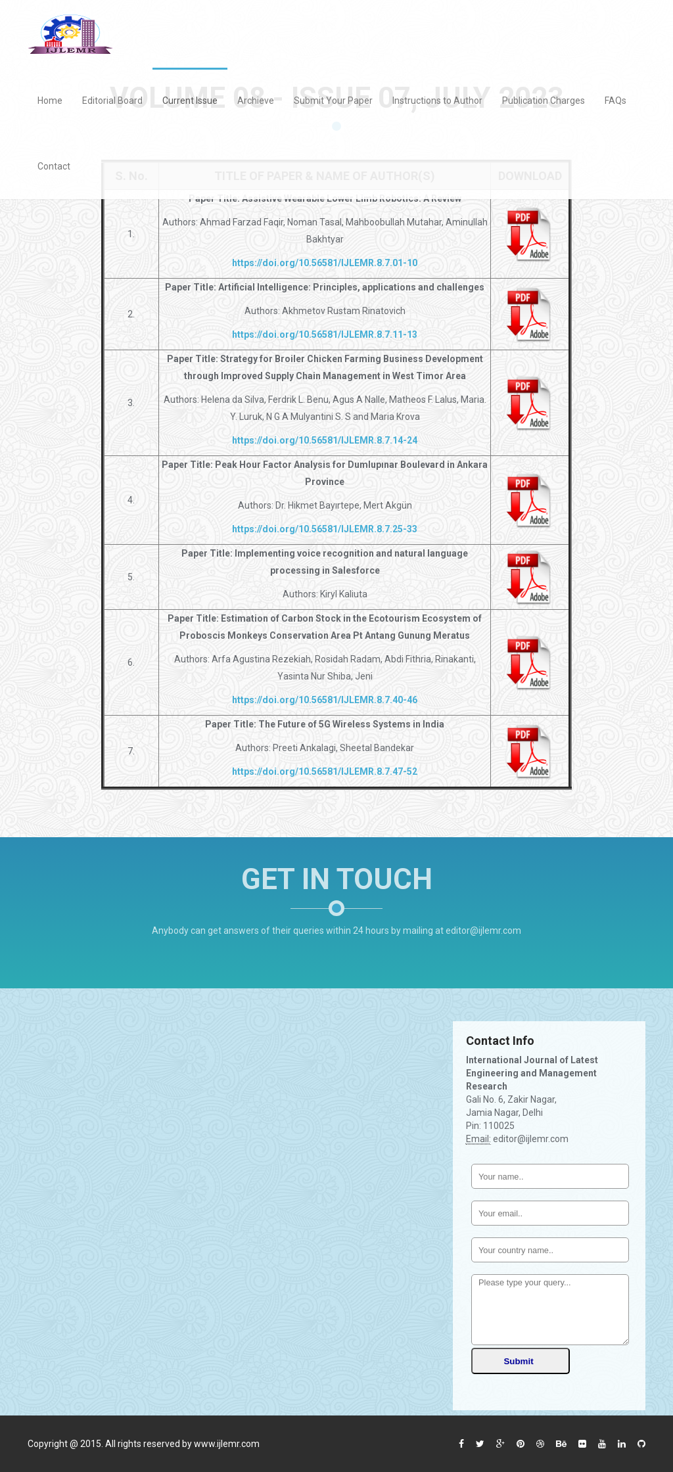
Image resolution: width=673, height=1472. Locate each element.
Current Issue (190, 100)
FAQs (615, 100)
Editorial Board (112, 100)
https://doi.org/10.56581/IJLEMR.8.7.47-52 (324, 771)
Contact (53, 166)
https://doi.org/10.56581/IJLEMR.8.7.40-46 (324, 700)
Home (49, 100)
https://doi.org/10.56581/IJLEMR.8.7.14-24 (324, 440)
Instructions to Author (437, 100)
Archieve (255, 100)
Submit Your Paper (333, 100)
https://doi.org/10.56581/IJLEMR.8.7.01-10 (324, 263)
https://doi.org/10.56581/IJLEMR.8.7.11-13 (324, 334)
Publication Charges (543, 100)
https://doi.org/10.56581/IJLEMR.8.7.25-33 (324, 529)
